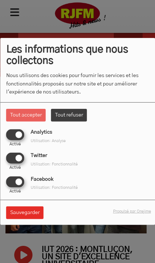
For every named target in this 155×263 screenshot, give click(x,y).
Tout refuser (69, 115)
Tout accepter (26, 115)
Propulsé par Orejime (132, 211)
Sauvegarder (25, 212)
